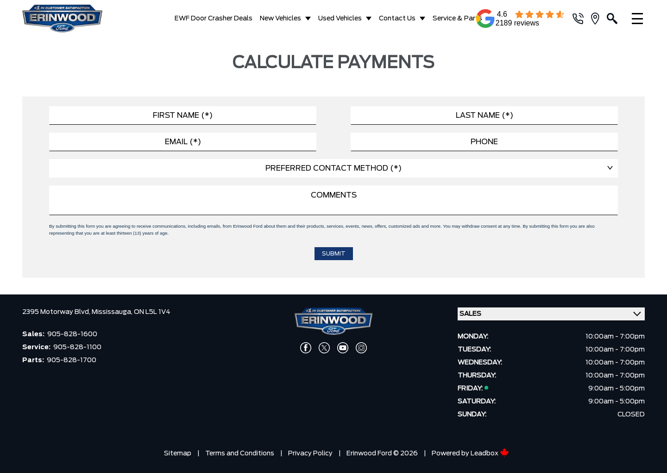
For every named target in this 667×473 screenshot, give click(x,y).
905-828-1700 (71, 360)
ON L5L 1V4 (152, 312)
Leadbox (490, 453)
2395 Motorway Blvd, (57, 312)
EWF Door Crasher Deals (213, 18)
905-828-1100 (77, 347)
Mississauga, (113, 312)
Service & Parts (457, 18)
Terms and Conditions (239, 453)
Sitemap (177, 453)
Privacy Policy (310, 453)
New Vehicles (280, 18)
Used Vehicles (340, 18)
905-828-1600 (72, 334)
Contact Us (397, 18)
